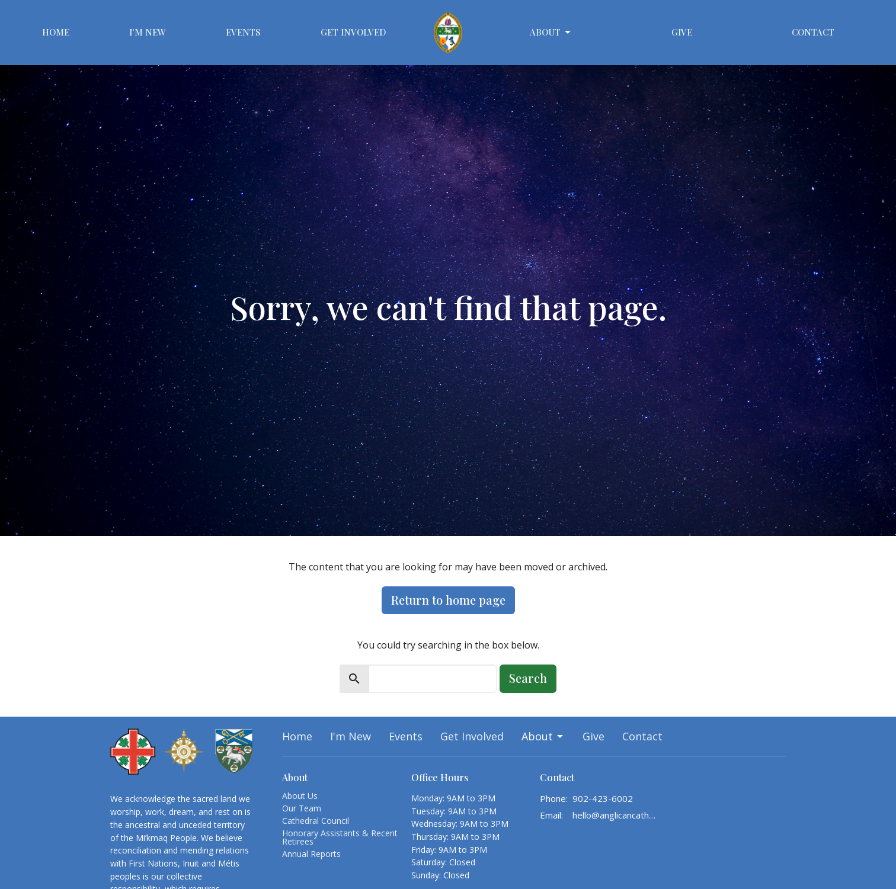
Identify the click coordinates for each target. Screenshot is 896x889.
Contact (813, 32)
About (551, 32)
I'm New (147, 32)
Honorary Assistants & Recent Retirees (340, 837)
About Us (300, 795)
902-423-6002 (602, 798)
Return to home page (448, 600)
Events (243, 32)
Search (528, 678)
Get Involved (353, 32)
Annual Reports (311, 853)
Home (55, 32)
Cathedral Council (315, 820)
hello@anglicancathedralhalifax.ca (614, 815)
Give (681, 32)
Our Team (301, 808)
